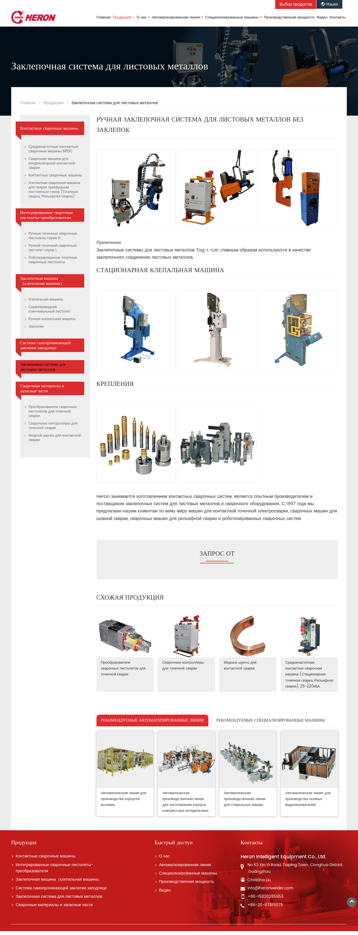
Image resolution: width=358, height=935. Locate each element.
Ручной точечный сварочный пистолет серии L (52, 248)
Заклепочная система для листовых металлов (42, 367)
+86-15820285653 (265, 900)
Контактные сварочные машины (49, 128)
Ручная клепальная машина (52, 319)
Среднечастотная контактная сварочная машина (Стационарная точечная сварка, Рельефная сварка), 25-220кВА (306, 677)
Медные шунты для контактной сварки (240, 665)
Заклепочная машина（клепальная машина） (42, 281)
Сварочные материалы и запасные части (42, 388)
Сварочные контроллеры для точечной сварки (183, 665)
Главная (103, 17)
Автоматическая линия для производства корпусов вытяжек (123, 803)
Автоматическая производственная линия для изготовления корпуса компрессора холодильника (185, 806)
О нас (164, 860)
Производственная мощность (289, 17)
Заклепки (36, 327)
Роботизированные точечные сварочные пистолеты (53, 260)
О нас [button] (142, 17)
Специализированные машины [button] (232, 17)
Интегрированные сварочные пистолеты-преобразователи (46, 215)
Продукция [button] (122, 17)
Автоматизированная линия (185, 869)
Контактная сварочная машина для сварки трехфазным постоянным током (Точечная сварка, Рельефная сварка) (54, 189)
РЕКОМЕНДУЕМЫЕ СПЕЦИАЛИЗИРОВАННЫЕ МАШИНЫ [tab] (270, 725)
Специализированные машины (188, 877)
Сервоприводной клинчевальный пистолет (49, 309)
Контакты (338, 17)
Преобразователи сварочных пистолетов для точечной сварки (123, 668)
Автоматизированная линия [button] (176, 17)
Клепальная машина (46, 299)
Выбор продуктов (296, 4)
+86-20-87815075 (265, 909)
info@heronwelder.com (270, 892)
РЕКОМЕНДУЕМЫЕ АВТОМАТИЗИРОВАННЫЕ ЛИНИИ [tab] (152, 725)
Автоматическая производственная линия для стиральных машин (245, 803)
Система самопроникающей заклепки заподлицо (45, 345)
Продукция (53, 103)
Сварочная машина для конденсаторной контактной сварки (52, 163)
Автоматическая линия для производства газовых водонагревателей (308, 803)
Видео (322, 17)
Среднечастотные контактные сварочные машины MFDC (53, 149)
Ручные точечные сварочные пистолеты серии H (53, 236)
